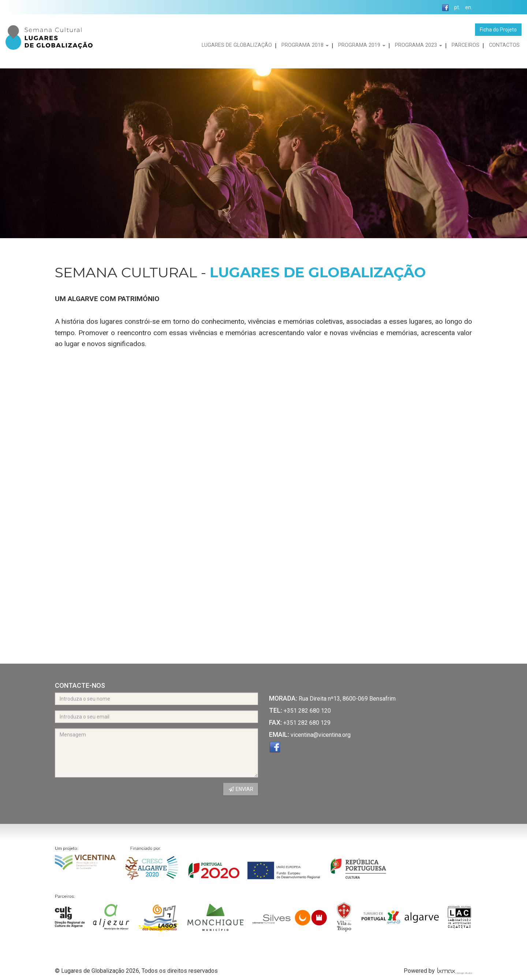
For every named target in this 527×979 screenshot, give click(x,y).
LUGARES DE (237, 45)
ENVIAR (240, 789)
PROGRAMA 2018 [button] (305, 45)
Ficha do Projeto (498, 30)
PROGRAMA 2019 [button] (361, 45)
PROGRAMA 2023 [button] (418, 45)
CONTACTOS (504, 45)
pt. (457, 7)
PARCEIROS (465, 45)
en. (468, 7)
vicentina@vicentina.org (321, 734)
